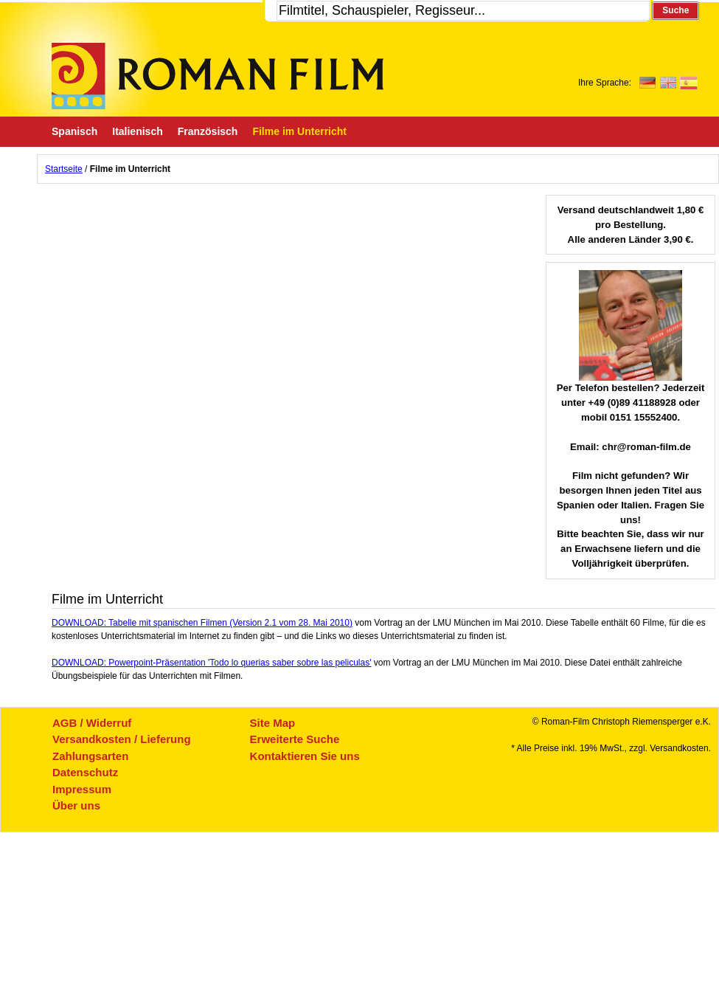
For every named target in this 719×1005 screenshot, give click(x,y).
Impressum (81, 789)
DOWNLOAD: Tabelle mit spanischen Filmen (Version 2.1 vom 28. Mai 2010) (202, 623)
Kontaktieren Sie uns (305, 756)
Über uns (76, 805)
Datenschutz (85, 772)
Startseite (64, 169)
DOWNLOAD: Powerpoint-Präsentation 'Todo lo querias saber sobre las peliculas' (211, 662)
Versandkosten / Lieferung (121, 739)
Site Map (273, 722)
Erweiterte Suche (295, 739)
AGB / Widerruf (91, 722)
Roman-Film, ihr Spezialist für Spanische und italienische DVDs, (217, 76)
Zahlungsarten (90, 756)
